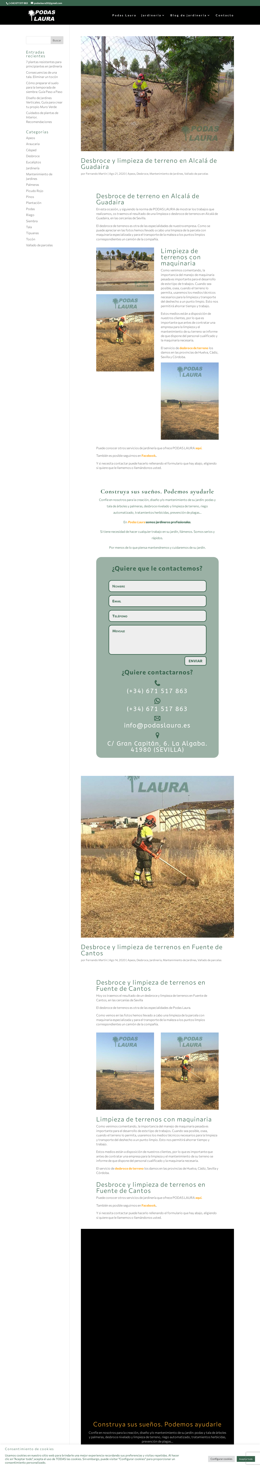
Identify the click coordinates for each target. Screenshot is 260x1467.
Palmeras (32, 184)
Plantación (33, 203)
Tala (29, 227)
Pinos (30, 197)
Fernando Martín (96, 173)
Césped (31, 150)
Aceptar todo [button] (246, 1459)
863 (180, 691)
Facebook (149, 455)
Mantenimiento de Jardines (166, 173)
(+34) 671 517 (150, 691)
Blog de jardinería (188, 15)
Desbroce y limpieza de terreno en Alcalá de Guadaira (149, 163)
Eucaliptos (33, 162)
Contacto (225, 15)
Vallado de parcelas (196, 173)
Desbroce (142, 173)
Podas (30, 209)
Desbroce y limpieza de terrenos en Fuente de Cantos (152, 950)
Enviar (195, 661)
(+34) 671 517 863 (18, 3)
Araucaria (33, 144)
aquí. (198, 448)
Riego (30, 215)
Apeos (131, 173)
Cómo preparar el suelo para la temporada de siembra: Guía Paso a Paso (44, 87)
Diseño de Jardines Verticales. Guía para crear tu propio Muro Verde (44, 102)
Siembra (32, 221)
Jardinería (151, 15)
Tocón (30, 239)
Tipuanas (32, 233)
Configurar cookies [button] (221, 1458)
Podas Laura (124, 15)
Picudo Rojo (34, 191)
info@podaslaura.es (157, 725)
